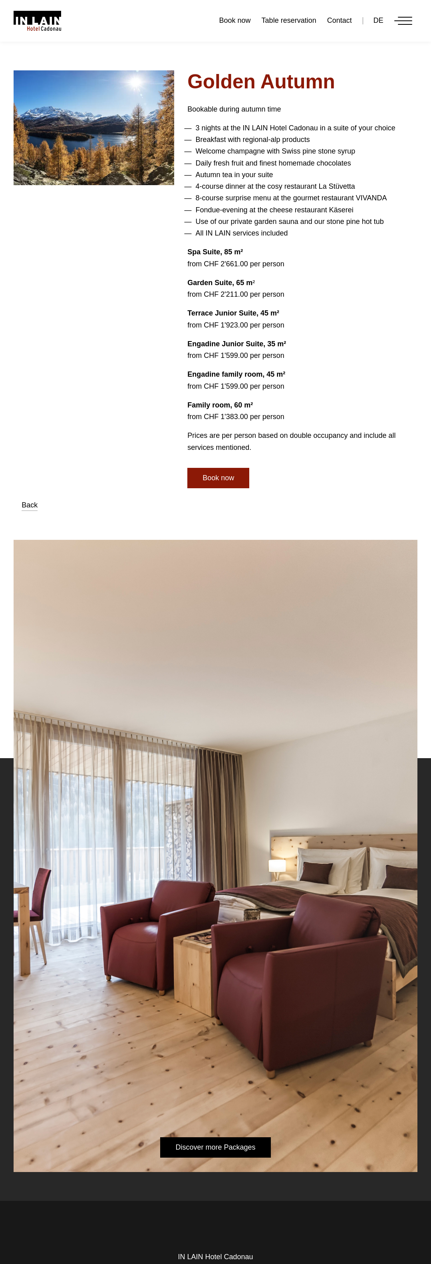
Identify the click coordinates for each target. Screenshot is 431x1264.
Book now (235, 20)
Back (30, 505)
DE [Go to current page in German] (378, 20)
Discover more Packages (215, 1147)
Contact (339, 20)
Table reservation (289, 20)
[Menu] (403, 21)
